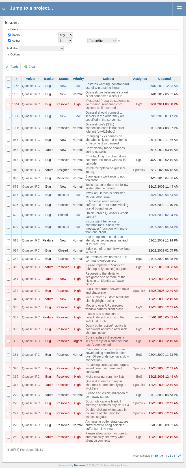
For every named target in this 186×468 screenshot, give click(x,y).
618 (15, 240)
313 (15, 385)
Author (15, 40)
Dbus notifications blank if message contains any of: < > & (107, 403)
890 (15, 178)
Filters (14, 29)
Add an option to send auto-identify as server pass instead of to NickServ (106, 240)
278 (15, 403)
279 (15, 395)
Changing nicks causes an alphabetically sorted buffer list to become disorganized (106, 139)
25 (36, 449)
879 (15, 186)
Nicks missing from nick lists (104, 376)
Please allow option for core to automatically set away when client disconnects (106, 437)
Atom (162, 455)
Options (15, 54)
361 (15, 279)
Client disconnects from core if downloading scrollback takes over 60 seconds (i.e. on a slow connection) (107, 354)
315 (15, 376)
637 (15, 195)
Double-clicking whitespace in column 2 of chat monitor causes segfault (106, 413)
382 (15, 258)
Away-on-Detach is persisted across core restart (105, 194)
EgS (139, 104)
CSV (170, 455)
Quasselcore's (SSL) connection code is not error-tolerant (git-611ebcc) (105, 128)
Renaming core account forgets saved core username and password (107, 368)
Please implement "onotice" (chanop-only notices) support (106, 267)
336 (15, 329)
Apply (14, 66)
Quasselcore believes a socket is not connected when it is (106, 94)
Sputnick (139, 170)
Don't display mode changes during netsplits (105, 149)
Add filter (12, 48)
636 (15, 205)
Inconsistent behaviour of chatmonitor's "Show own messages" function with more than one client (106, 227)
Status (15, 34)
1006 (15, 116)
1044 (15, 104)
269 (15, 437)
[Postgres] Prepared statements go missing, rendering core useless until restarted (107, 104)
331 (15, 354)
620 (15, 227)
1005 (15, 128)
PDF (178, 455)
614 (15, 250)
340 (15, 299)
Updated (164, 78)
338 (15, 307)
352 (15, 290)
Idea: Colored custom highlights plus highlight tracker (107, 299)
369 (15, 267)
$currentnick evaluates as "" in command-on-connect (106, 258)
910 (15, 170)
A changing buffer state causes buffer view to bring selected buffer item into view (106, 425)
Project (30, 78)
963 (15, 150)
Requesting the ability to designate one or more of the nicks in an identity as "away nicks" (105, 279)
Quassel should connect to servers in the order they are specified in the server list (105, 116)
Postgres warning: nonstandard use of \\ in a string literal (107, 85)
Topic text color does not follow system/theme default (106, 186)
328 (15, 368)
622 (15, 215)
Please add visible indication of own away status (106, 394)
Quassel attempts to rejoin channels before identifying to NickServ (105, 384)
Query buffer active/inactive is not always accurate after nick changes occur (106, 329)
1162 (15, 86)
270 (15, 425)
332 (15, 341)
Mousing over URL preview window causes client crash (104, 307)
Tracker (49, 78)
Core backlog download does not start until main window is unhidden (105, 160)
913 (15, 160)
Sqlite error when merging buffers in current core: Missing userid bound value (106, 204)
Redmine (79, 465)
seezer (139, 317)
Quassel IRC (31, 86)
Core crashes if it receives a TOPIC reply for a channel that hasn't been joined (106, 341)
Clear (32, 66)
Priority (78, 78)
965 (15, 140)
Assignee (140, 78)
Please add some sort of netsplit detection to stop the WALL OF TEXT (104, 317)
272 (15, 413)
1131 (15, 94)
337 (15, 317)
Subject (108, 78)
